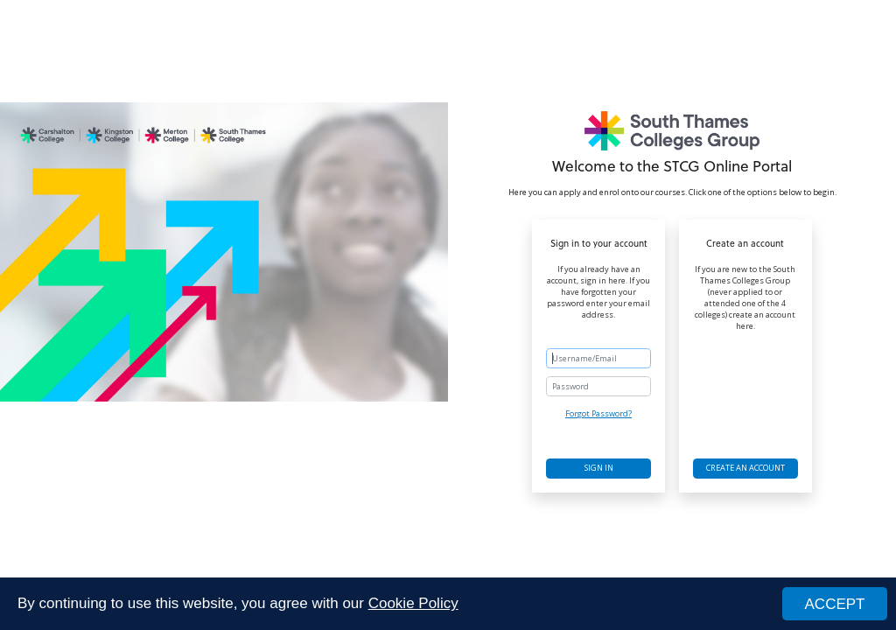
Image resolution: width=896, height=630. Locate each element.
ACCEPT (835, 604)
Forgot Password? (598, 413)
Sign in (598, 467)
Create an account (745, 467)
